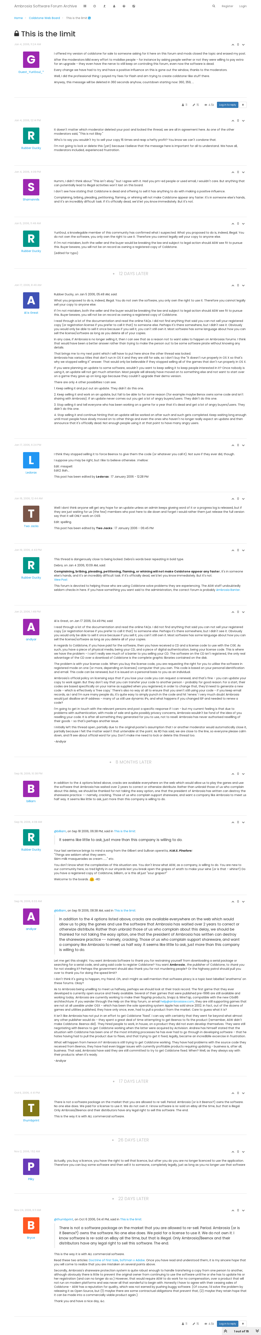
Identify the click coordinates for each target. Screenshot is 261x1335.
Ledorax (31, 472)
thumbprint (31, 1120)
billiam (31, 801)
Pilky (31, 1179)
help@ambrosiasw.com (177, 1001)
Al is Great (31, 313)
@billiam (60, 831)
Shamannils (31, 199)
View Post (60, 580)
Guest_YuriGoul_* (31, 72)
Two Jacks (31, 526)
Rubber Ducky (31, 148)
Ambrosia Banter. (228, 590)
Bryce (31, 1238)
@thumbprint (63, 1219)
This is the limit (124, 831)
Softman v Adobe (132, 1260)
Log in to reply (227, 104)
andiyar (31, 639)
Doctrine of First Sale (103, 1260)
